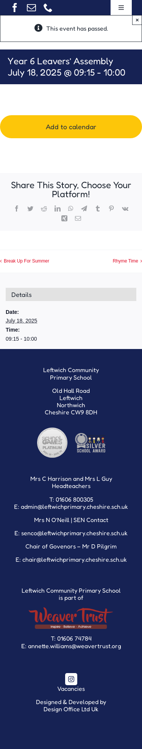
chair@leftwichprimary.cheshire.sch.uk (74, 559)
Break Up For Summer (26, 261)
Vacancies (71, 688)
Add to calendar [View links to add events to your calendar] (71, 127)
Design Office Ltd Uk (71, 709)
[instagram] (71, 679)
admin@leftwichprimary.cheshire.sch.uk (74, 506)
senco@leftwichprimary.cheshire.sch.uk (74, 533)
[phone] (48, 7)
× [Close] (137, 20)
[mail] (31, 7)
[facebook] (14, 7)
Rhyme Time (125, 261)
